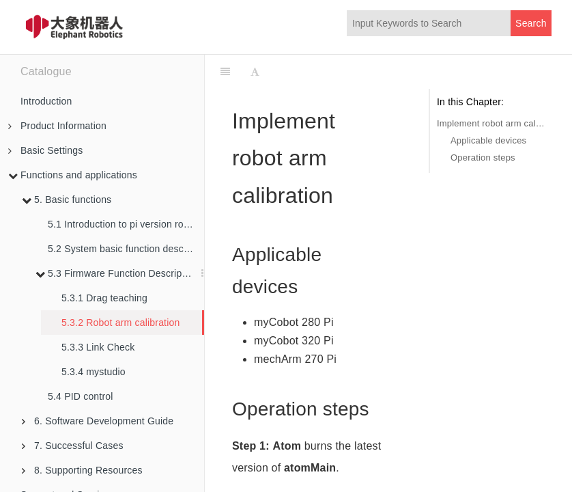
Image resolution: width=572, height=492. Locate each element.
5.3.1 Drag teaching (104, 297)
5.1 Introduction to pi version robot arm (126, 224)
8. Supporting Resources (82, 470)
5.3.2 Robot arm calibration (120, 322)
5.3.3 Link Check (97, 347)
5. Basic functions (66, 199)
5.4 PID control (80, 396)
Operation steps (483, 157)
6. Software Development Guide (97, 420)
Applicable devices (488, 140)
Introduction (46, 101)
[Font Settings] (255, 72)
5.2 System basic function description (126, 248)
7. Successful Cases (73, 445)
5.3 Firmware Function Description (116, 273)
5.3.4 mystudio (93, 371)
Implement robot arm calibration (491, 123)
